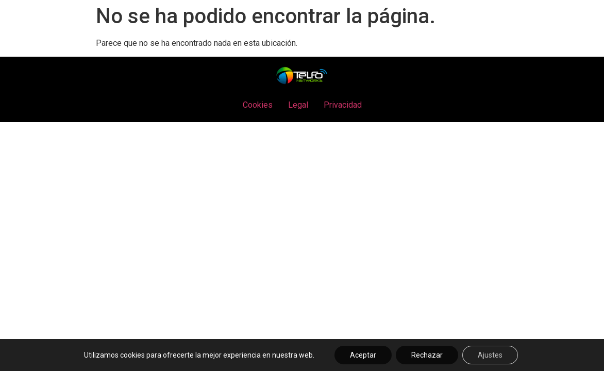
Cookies (258, 105)
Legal (298, 105)
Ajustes (490, 355)
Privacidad (343, 105)
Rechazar (427, 355)
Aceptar (363, 355)
